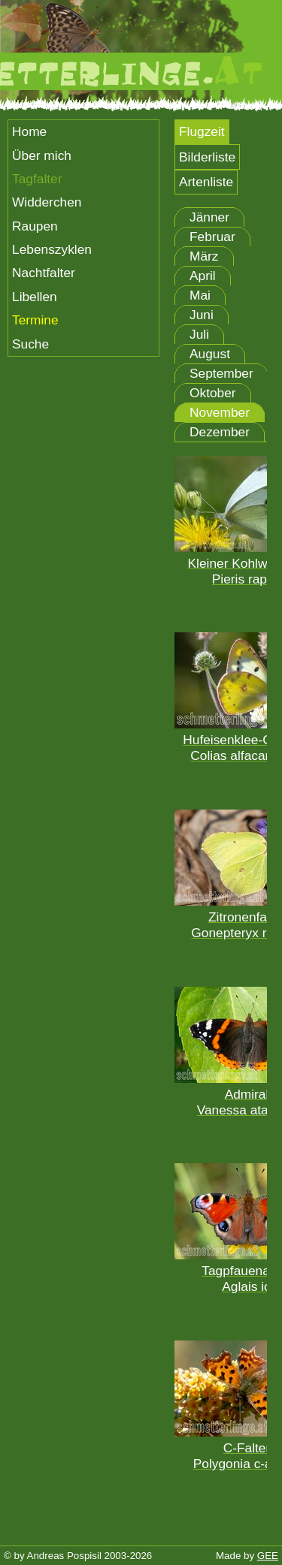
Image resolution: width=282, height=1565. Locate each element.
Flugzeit (202, 131)
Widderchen (46, 202)
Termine (35, 319)
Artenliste (206, 181)
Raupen (35, 226)
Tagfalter (37, 178)
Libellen (34, 296)
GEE (267, 1555)
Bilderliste (207, 156)
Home (29, 131)
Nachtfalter (43, 272)
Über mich (41, 155)
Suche (30, 343)
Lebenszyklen (52, 249)
